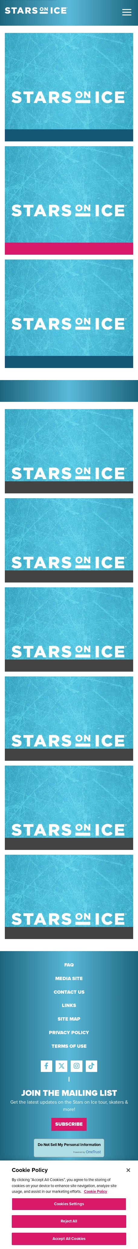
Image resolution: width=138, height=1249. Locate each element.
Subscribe (69, 1124)
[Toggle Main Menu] (126, 12)
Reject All (69, 1223)
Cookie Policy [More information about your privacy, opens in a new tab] (95, 1193)
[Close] (128, 1172)
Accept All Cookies (69, 1240)
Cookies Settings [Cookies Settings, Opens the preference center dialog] (69, 1205)
